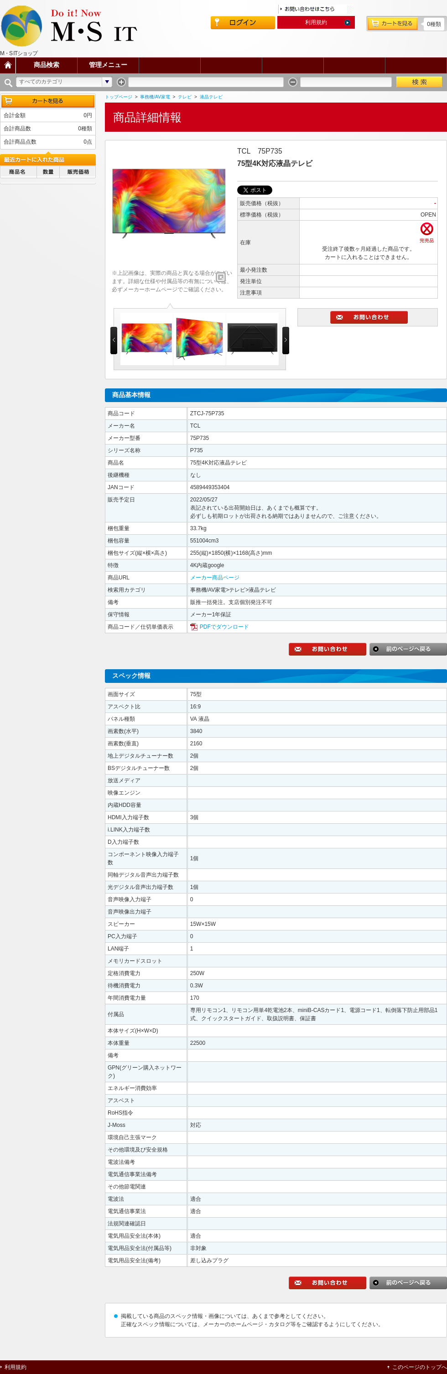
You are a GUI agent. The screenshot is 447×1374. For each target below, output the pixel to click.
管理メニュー (108, 65)
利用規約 (316, 22)
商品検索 (46, 65)
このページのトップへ (419, 1367)
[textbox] (206, 82)
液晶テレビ (211, 96)
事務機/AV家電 (155, 96)
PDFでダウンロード (224, 627)
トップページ (118, 96)
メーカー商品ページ (214, 577)
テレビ (185, 96)
